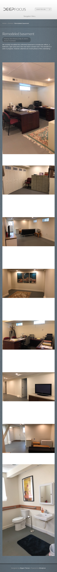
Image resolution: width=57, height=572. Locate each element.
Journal (10, 23)
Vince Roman (13, 38)
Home (4, 23)
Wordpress (42, 568)
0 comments (12, 40)
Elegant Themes (25, 568)
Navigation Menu (28, 16)
